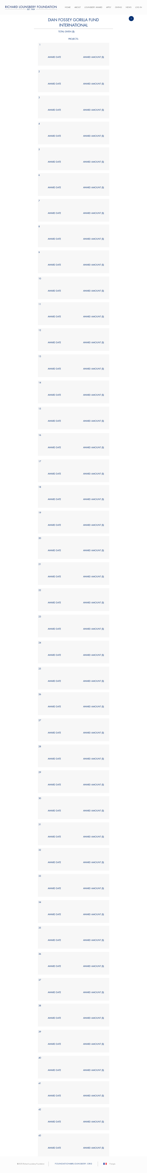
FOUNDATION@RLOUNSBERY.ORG (73, 1164)
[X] (131, 18)
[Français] (112, 1163)
